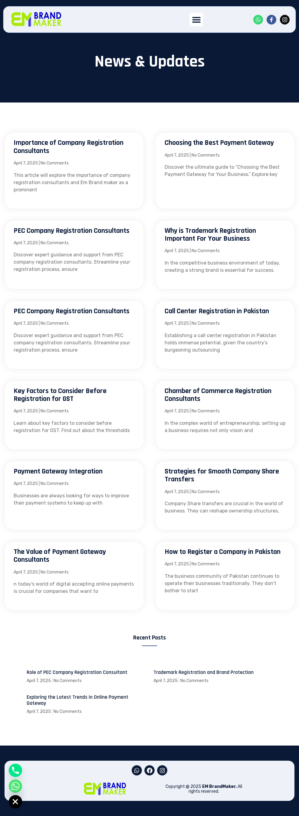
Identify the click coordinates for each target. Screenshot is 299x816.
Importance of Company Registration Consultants (68, 146)
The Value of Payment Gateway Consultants (60, 555)
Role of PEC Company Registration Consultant (77, 672)
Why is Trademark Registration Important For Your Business (210, 234)
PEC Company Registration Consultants (72, 230)
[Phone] (15, 770)
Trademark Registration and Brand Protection (203, 672)
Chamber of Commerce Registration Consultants (218, 394)
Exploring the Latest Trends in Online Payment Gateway (77, 700)
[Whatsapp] (15, 786)
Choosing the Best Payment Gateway (219, 142)
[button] (196, 19)
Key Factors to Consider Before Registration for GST (60, 394)
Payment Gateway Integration (58, 471)
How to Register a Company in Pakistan (223, 551)
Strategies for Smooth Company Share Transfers (222, 475)
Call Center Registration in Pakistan (217, 311)
